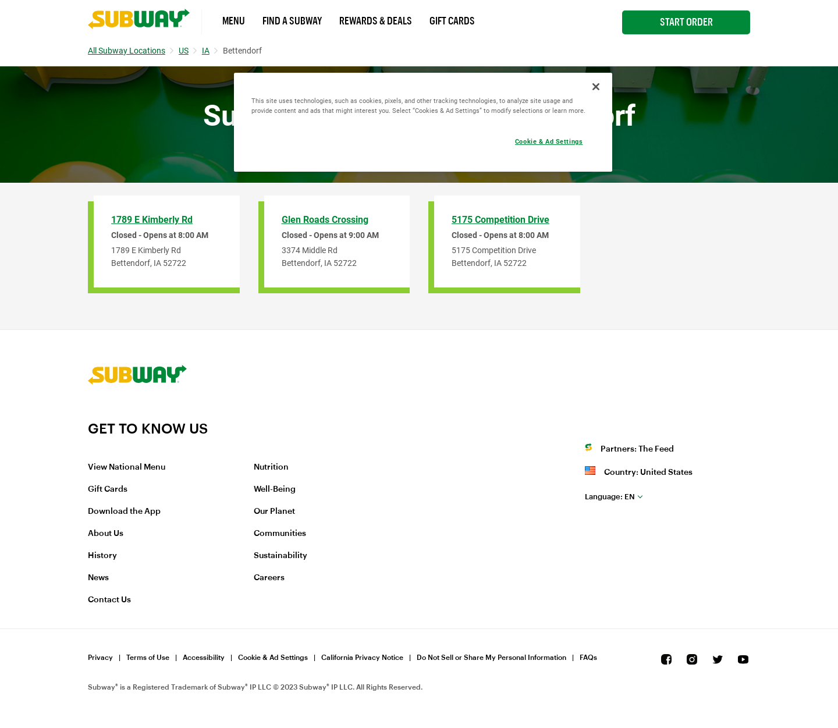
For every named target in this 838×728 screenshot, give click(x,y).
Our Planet (274, 511)
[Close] (596, 87)
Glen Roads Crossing (325, 219)
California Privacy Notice (362, 657)
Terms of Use (147, 657)
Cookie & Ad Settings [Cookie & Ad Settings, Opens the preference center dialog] (549, 141)
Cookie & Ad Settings (273, 657)
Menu (233, 21)
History (102, 556)
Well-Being (275, 489)
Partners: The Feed (637, 449)
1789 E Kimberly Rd (152, 219)
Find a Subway (292, 21)
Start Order (686, 22)
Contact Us (109, 600)
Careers (269, 578)
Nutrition (271, 467)
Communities (280, 534)
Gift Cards (452, 21)
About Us (105, 534)
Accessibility (204, 657)
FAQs (588, 657)
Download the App (124, 511)
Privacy (100, 657)
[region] (423, 122)
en (610, 496)
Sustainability (280, 556)
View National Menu (126, 467)
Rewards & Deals (375, 21)
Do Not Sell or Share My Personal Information (491, 657)
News (98, 578)
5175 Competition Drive (500, 219)
